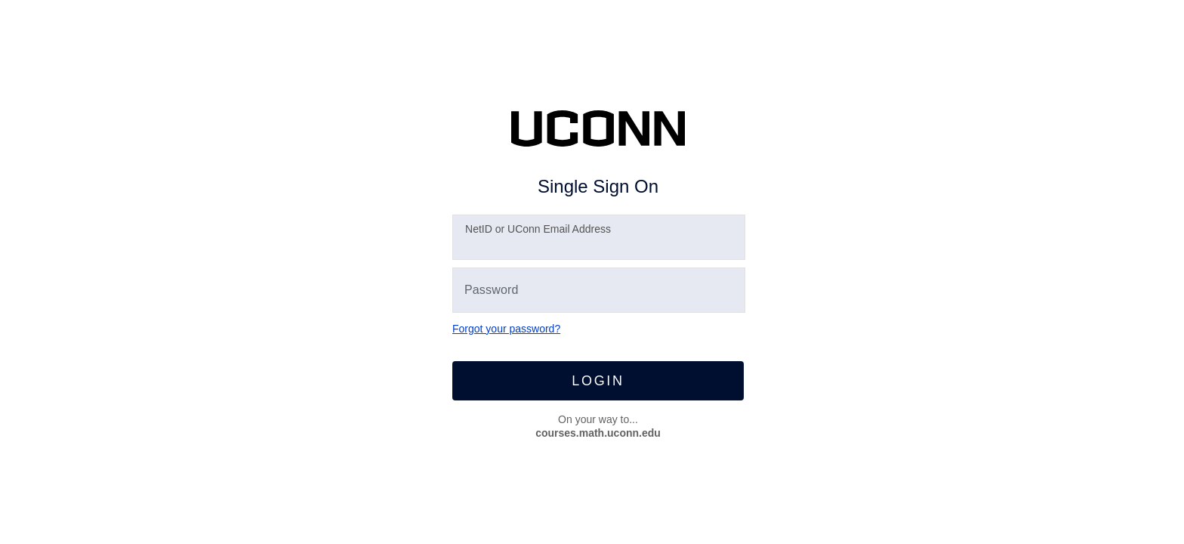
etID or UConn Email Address (538, 229)
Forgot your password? (506, 329)
